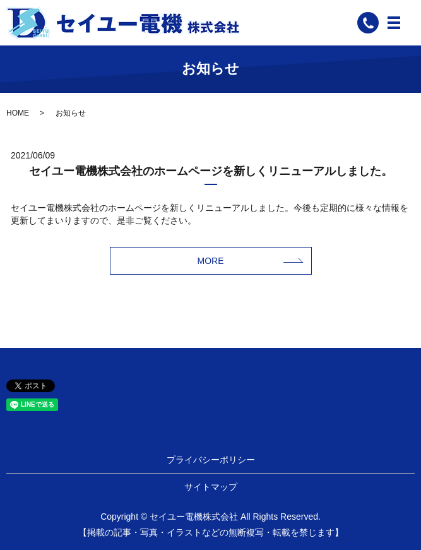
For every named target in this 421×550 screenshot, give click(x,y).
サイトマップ (210, 487)
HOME (17, 113)
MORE (211, 261)
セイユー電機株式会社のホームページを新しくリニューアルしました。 (211, 171)
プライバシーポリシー (211, 460)
